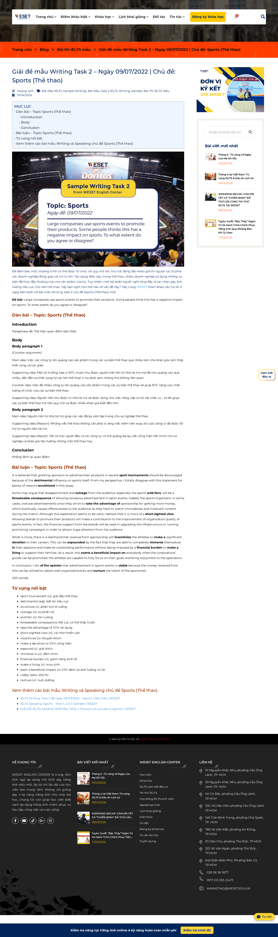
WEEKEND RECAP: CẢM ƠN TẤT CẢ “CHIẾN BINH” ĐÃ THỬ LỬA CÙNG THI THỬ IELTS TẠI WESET (112, 815)
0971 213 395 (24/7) (220, 880)
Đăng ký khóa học (208, 17)
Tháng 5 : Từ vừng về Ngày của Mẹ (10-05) (111, 775)
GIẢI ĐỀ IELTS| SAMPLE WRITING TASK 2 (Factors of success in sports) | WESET (78, 709)
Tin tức (177, 17)
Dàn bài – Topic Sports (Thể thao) (43, 112)
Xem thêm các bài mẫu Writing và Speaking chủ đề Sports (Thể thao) (74, 144)
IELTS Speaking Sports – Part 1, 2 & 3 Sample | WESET (58, 704)
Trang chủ (46, 17)
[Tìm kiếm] (250, 132)
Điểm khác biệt (76, 17)
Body (25, 122)
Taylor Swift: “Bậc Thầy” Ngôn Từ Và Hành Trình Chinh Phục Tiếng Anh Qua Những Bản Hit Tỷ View (112, 835)
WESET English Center (154, 739)
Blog (44, 49)
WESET (142, 287)
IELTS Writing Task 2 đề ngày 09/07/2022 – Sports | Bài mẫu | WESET (70, 698)
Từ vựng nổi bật (29, 138)
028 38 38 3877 (217, 872)
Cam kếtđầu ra (267, 374)
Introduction (31, 117)
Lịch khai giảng (134, 17)
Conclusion (30, 128)
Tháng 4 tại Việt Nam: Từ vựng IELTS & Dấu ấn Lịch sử (111, 795)
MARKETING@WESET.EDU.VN (228, 888)
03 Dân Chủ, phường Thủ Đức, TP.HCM (233, 841)
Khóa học (104, 17)
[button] (262, 16)
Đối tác (159, 17)
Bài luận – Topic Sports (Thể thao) (44, 133)
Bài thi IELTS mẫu (74, 49)
